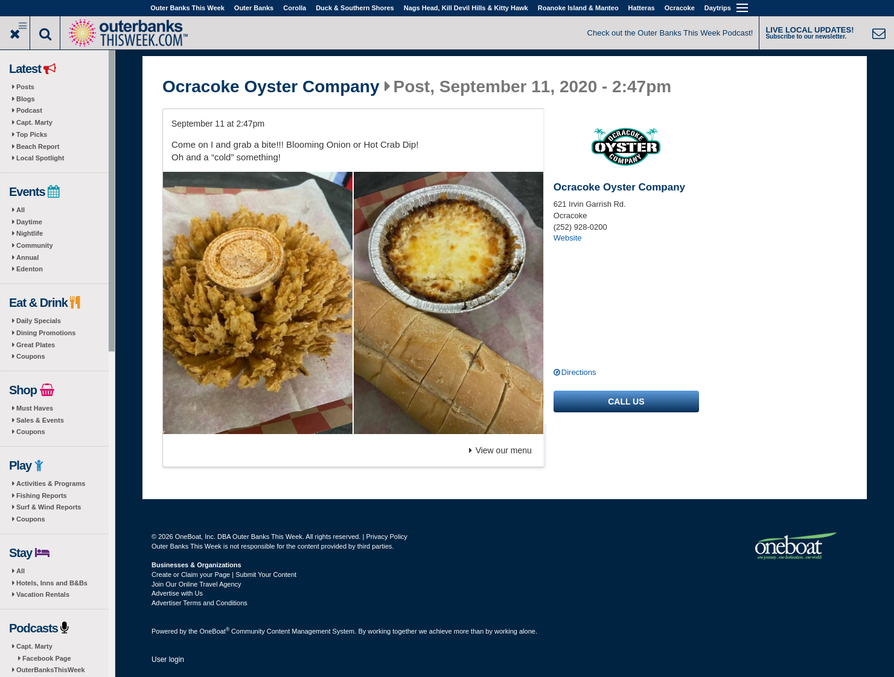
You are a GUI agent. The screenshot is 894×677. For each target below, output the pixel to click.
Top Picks (31, 134)
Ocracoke (680, 7)
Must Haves (34, 408)
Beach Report (38, 146)
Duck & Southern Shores (355, 7)
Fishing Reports (41, 495)
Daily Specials (38, 320)
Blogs (25, 98)
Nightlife (29, 233)
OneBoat (215, 631)
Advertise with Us (177, 593)
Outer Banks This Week (187, 7)
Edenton (29, 268)
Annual (27, 257)
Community (34, 245)
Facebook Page (46, 658)
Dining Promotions (45, 332)
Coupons (30, 356)
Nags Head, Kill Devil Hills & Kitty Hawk (466, 7)
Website (568, 237)
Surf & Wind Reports (48, 507)
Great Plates (35, 344)
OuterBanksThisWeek (50, 669)
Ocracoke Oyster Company (271, 87)
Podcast (29, 110)
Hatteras (641, 7)
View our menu (500, 450)
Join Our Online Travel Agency (196, 584)
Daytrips (717, 7)
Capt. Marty (34, 122)
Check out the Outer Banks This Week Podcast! (670, 32)
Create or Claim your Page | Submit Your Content (224, 574)
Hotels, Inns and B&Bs (52, 583)
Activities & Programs (50, 483)
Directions (578, 372)
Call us (626, 401)
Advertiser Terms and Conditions (199, 602)
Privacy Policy (386, 536)
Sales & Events (40, 420)
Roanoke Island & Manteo (578, 7)
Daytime (29, 221)
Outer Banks (253, 7)
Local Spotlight (40, 158)
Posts (25, 86)
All (20, 209)
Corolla (294, 7)
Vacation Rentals (42, 594)
